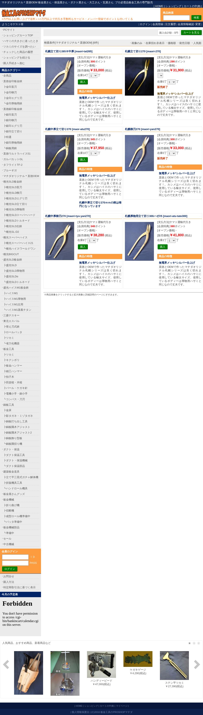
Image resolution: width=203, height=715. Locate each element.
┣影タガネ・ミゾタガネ (18, 415)
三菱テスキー (11, 315)
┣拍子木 (8, 376)
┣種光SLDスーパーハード (19, 215)
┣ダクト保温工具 (14, 455)
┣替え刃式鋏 (11, 326)
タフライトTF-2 (12, 164)
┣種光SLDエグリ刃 (15, 198)
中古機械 (8, 544)
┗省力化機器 (11, 343)
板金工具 (8, 349)
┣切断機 (8, 510)
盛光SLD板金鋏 (12, 259)
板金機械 (8, 499)
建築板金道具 (11, 471)
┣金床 (7, 410)
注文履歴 (170, 24)
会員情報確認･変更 (189, 24)
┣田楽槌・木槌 (12, 382)
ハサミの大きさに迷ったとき (20, 41)
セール (7, 538)
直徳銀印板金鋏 (12, 109)
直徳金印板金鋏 (12, 81)
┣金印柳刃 (10, 92)
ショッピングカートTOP (18, 35)
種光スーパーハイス (15, 237)
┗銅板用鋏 (10, 148)
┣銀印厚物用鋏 (12, 142)
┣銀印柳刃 (10, 120)
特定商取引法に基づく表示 (19, 587)
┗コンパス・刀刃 (14, 399)
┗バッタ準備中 (12, 521)
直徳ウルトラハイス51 (16, 153)
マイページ (121, 706)
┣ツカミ (8, 337)
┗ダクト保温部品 (14, 466)
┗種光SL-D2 (11, 231)
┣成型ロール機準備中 (16, 516)
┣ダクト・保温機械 (15, 460)
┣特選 (7, 137)
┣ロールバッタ (12, 332)
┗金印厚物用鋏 (12, 103)
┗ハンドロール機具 (15, 488)
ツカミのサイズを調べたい (19, 46)
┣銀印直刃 (10, 114)
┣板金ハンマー (12, 365)
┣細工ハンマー (12, 371)
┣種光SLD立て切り (15, 204)
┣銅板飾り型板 (12, 438)
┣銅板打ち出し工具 (15, 421)
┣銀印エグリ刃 (12, 125)
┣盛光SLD (10, 265)
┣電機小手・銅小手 (15, 393)
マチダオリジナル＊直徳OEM (21, 176)
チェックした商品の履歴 (18, 52)
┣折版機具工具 (12, 482)
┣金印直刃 (10, 86)
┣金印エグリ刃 (12, 98)
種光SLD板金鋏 (12, 181)
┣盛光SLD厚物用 (14, 270)
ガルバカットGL (13, 159)
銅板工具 (8, 404)
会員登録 (157, 24)
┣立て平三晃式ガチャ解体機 (20, 477)
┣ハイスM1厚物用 (14, 298)
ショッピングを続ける (16, 57)
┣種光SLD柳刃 (12, 192)
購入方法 (8, 581)
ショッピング (173, 6)
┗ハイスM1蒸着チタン (17, 309)
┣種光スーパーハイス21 (18, 243)
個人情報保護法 (80, 712)
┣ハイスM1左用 (13, 304)
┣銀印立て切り (12, 131)
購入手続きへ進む (14, 63)
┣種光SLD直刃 (12, 187)
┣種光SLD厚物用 (14, 209)
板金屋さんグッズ (14, 494)
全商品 (7, 75)
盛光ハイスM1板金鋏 (16, 287)
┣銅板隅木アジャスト (16, 427)
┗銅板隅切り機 (12, 443)
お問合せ (8, 576)
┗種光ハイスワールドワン (19, 248)
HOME (159, 6)
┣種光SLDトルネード (16, 220)
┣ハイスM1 (10, 293)
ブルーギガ (10, 170)
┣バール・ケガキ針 (15, 388)
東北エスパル (11, 321)
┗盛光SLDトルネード (16, 282)
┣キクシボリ (11, 360)
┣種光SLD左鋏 (12, 226)
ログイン (145, 24)
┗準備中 (8, 533)
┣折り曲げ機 (11, 505)
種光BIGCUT (11, 254)
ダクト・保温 (11, 449)
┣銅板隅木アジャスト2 (17, 432)
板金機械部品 (11, 527)
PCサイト (9, 29)
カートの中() (192, 6)
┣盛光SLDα (10, 276)
